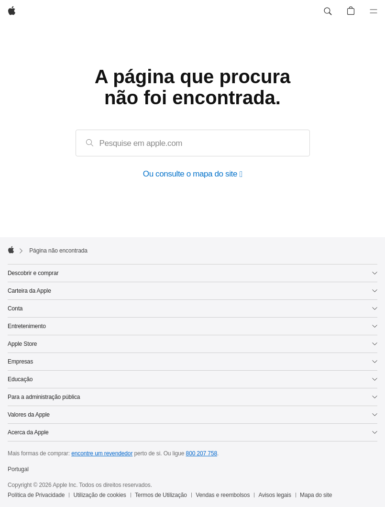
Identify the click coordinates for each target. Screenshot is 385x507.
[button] (327, 11)
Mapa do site (316, 495)
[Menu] (373, 11)
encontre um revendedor (101, 453)
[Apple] (11, 11)
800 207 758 (201, 453)
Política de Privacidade (36, 495)
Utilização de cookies (100, 495)
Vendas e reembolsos (223, 495)
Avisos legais (275, 495)
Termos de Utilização (161, 495)
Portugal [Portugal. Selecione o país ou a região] (18, 469)
